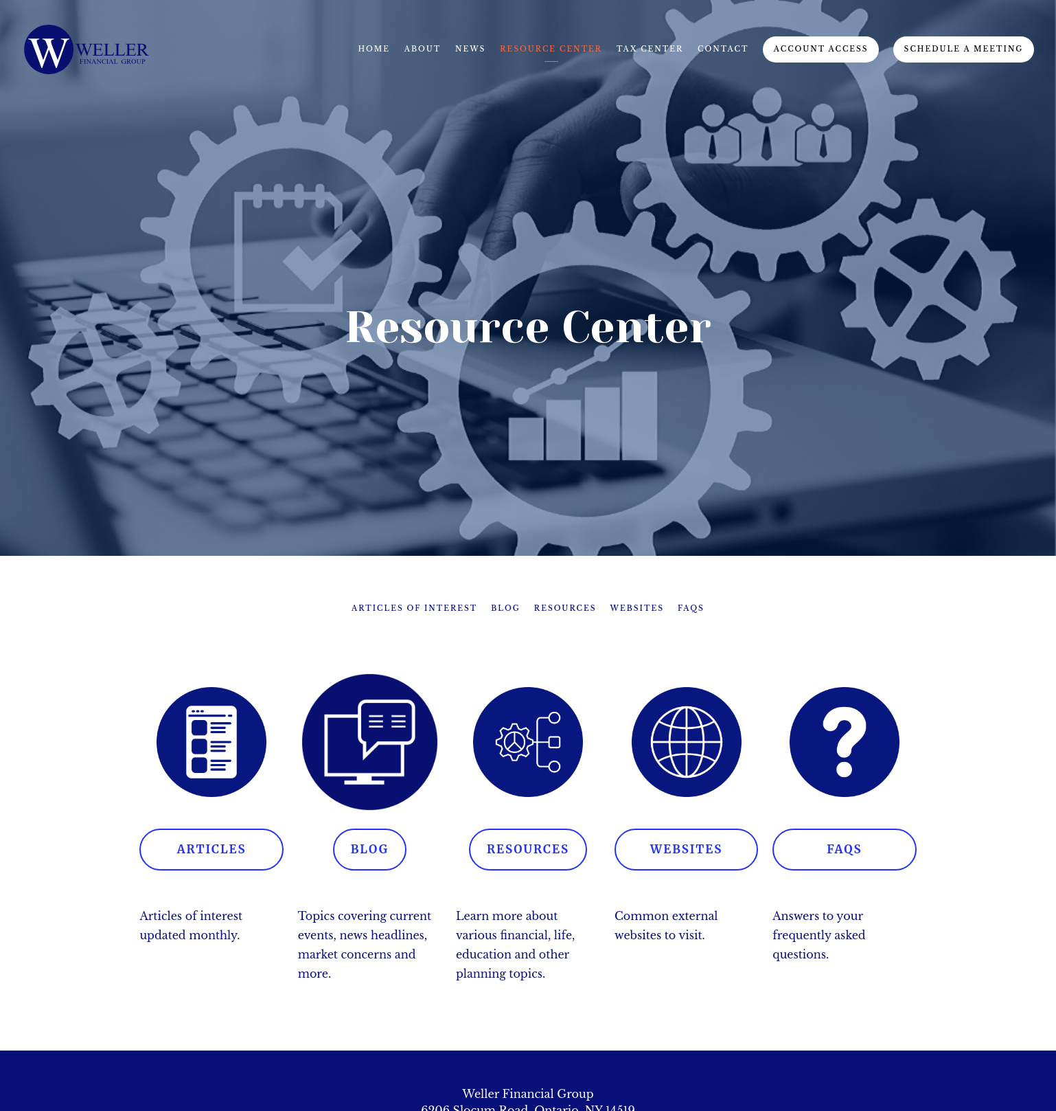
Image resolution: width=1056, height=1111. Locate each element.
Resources (565, 608)
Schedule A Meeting (964, 49)
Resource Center (551, 49)
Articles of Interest (414, 608)
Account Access (821, 49)
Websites (637, 608)
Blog (505, 608)
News (470, 49)
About (422, 49)
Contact (723, 49)
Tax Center (650, 49)
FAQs (691, 608)
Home (374, 49)
